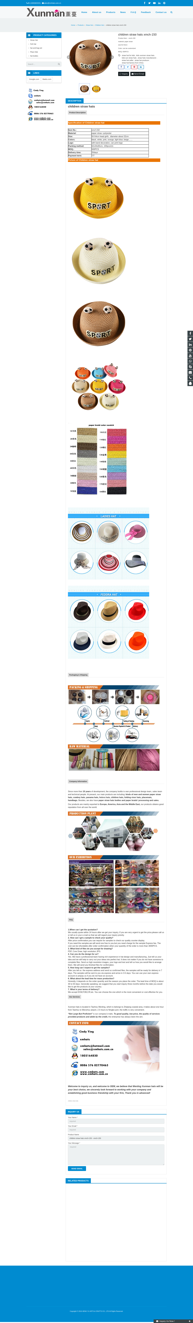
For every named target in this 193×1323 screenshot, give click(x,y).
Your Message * (74, 1143)
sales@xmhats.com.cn (52, 3)
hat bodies (34, 56)
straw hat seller (127, 60)
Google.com (34, 79)
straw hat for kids (128, 55)
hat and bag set (36, 48)
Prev (69, 57)
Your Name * (73, 1117)
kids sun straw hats (129, 58)
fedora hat (104, 797)
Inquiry (123, 74)
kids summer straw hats (145, 55)
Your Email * (72, 1126)
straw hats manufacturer (147, 58)
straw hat (86, 106)
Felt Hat (33, 44)
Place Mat (34, 52)
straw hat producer (142, 60)
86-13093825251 (34, 3)
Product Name (73, 1135)
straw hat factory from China (132, 63)
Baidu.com (47, 79)
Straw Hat (34, 40)
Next (112, 57)
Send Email (138, 74)
